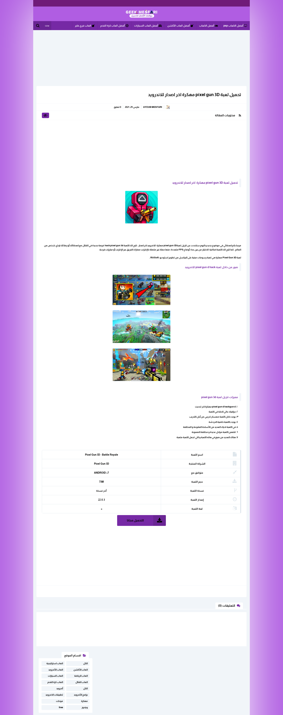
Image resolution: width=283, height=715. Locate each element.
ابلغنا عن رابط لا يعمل (84, 673)
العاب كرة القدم (55, 116)
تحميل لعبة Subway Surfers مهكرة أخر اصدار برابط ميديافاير (62, 176)
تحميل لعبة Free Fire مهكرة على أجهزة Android (61, 189)
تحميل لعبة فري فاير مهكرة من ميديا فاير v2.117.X (61, 214)
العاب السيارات (55, 110)
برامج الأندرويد (81, 128)
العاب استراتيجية (54, 97)
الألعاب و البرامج (141, 13)
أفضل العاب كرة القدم (114, 25)
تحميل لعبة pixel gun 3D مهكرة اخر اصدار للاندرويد (192, 94)
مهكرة (84, 135)
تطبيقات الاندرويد (54, 128)
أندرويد (59, 122)
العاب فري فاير (85, 25)
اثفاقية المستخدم (59, 673)
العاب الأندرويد (55, 103)
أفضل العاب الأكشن (180, 25)
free (61, 141)
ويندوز (85, 141)
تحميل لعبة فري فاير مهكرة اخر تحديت (62, 164)
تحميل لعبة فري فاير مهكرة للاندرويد (63, 201)
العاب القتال (81, 116)
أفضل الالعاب (208, 25)
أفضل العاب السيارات (148, 25)
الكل (85, 97)
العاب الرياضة (81, 110)
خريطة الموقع (88, 679)
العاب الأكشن (80, 103)
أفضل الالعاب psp (235, 25)
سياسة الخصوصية (66, 679)
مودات (59, 135)
